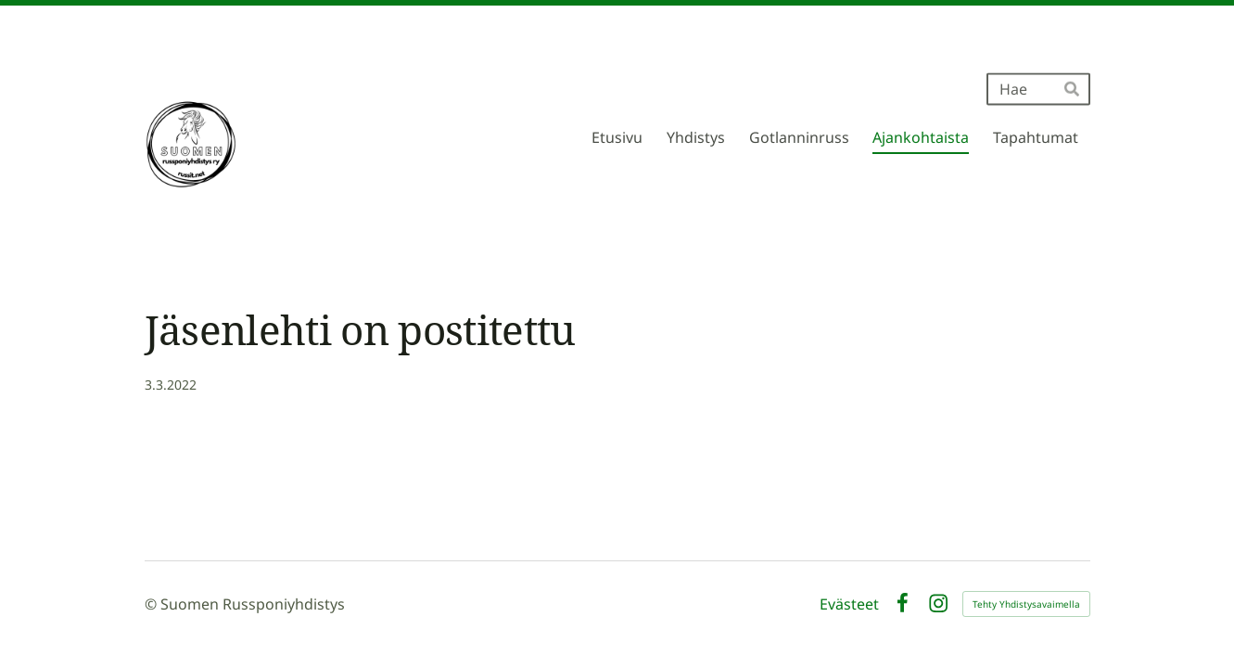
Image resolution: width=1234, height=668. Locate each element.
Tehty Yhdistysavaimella (1026, 603)
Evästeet (849, 604)
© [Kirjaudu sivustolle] (152, 604)
